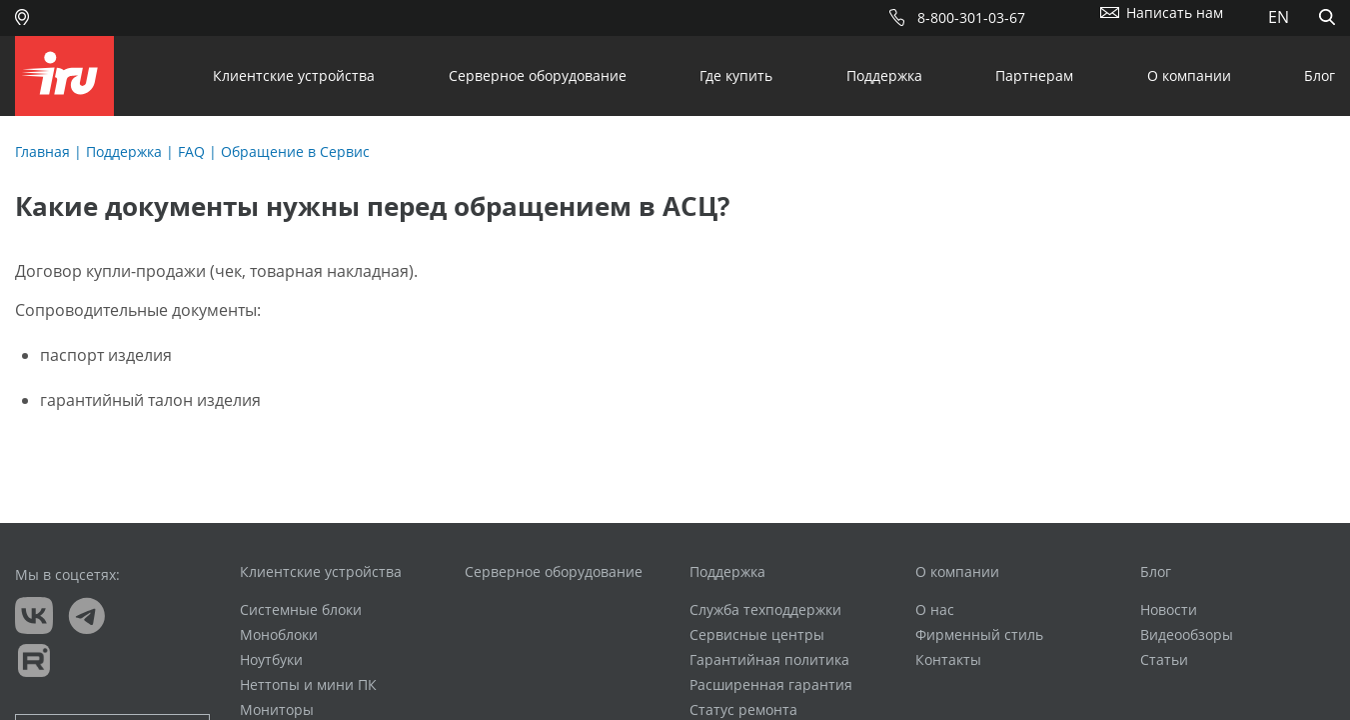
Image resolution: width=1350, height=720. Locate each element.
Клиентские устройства (294, 75)
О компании (1189, 75)
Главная (42, 151)
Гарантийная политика (769, 660)
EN (1278, 17)
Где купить (735, 75)
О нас (934, 610)
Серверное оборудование (538, 75)
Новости (1168, 610)
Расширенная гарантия (770, 685)
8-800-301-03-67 (971, 17)
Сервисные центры (756, 635)
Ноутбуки (271, 660)
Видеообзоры (1186, 635)
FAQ (191, 151)
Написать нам (1174, 12)
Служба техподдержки (765, 610)
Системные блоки (301, 610)
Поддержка (884, 75)
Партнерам (1034, 75)
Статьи (1164, 660)
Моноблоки (279, 635)
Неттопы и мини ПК (308, 685)
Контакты (948, 660)
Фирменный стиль (979, 635)
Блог (1319, 75)
